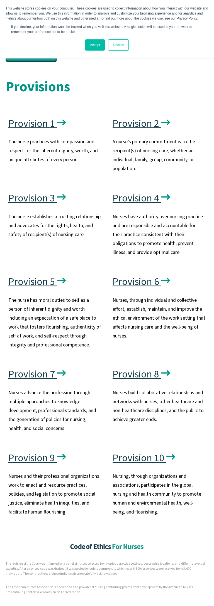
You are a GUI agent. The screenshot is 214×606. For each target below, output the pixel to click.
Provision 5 (37, 282)
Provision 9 (37, 458)
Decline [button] (118, 45)
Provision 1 (37, 124)
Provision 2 (141, 124)
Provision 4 (141, 198)
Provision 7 (37, 374)
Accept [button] (95, 45)
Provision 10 (144, 458)
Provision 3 (37, 198)
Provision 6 (141, 282)
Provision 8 (141, 374)
